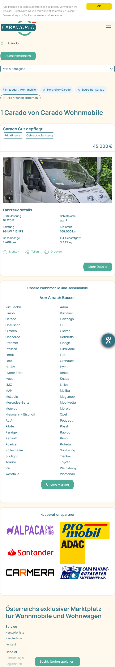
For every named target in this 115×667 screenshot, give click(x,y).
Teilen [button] (35, 251)
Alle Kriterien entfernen (23, 98)
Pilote (9, 426)
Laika (64, 384)
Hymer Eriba (14, 373)
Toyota (65, 462)
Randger (11, 432)
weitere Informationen (50, 15)
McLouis (11, 396)
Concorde (12, 337)
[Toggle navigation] (109, 27)
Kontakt (10, 644)
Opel (63, 414)
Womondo (67, 474)
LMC (8, 384)
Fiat (62, 355)
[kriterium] (57, 68)
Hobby (10, 366)
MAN (8, 390)
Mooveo (11, 408)
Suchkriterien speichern (57, 661)
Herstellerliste (14, 632)
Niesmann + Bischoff (20, 414)
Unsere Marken (57, 484)
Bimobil (10, 313)
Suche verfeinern (18, 56)
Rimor (64, 438)
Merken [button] (14, 251)
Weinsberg (68, 468)
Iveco (9, 378)
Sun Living (67, 450)
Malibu (65, 390)
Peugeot (66, 420)
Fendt (9, 355)
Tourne (10, 462)
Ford (8, 361)
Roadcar (11, 444)
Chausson (12, 325)
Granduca (67, 361)
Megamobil (68, 396)
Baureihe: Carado (93, 89)
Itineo (64, 373)
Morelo (65, 408)
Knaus (64, 378)
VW (7, 468)
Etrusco (11, 349)
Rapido (65, 432)
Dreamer (11, 343)
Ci (61, 325)
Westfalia (12, 474)
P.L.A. (9, 420)
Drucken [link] (56, 251)
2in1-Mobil (13, 307)
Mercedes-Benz (17, 402)
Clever (65, 331)
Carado (10, 319)
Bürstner (66, 313)
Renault (11, 438)
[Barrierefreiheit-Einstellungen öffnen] (108, 340)
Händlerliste (13, 638)
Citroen (11, 331)
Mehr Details (97, 266)
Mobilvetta (68, 402)
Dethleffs (67, 337)
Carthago (67, 319)
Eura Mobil (68, 349)
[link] (57, 185)
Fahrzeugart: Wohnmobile (19, 89)
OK (99, 6)
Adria (64, 307)
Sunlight (11, 456)
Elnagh (65, 343)
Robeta (65, 444)
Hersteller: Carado (59, 89)
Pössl (64, 426)
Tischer (65, 456)
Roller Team (14, 450)
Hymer (65, 366)
